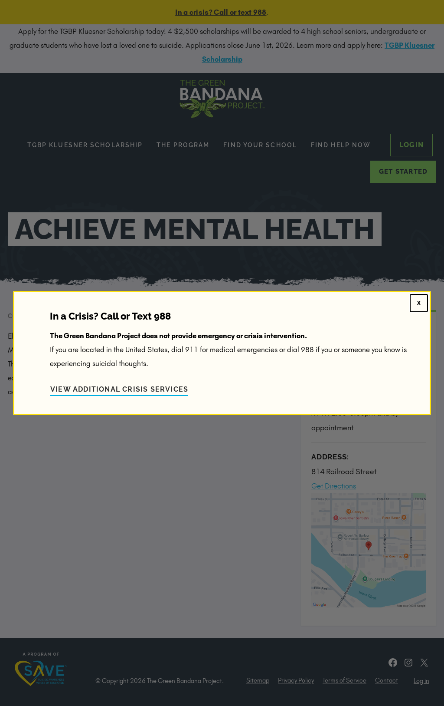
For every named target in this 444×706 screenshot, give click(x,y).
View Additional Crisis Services (119, 389)
